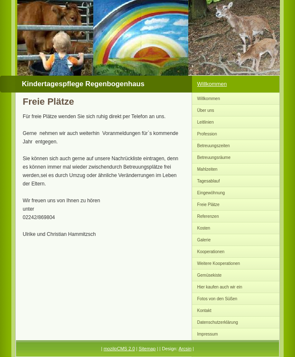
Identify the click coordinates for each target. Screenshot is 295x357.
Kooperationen (210, 251)
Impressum (207, 334)
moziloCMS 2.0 (119, 348)
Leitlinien (205, 122)
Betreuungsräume (214, 157)
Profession (207, 134)
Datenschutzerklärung (217, 322)
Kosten (203, 228)
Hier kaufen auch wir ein (219, 287)
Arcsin (185, 348)
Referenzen (208, 216)
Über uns (205, 110)
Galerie (204, 240)
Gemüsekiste (209, 275)
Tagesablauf (208, 181)
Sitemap (147, 348)
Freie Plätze (208, 204)
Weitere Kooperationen (218, 263)
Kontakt (204, 310)
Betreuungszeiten (213, 145)
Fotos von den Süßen (217, 298)
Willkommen (212, 84)
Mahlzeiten (207, 169)
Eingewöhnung (211, 192)
